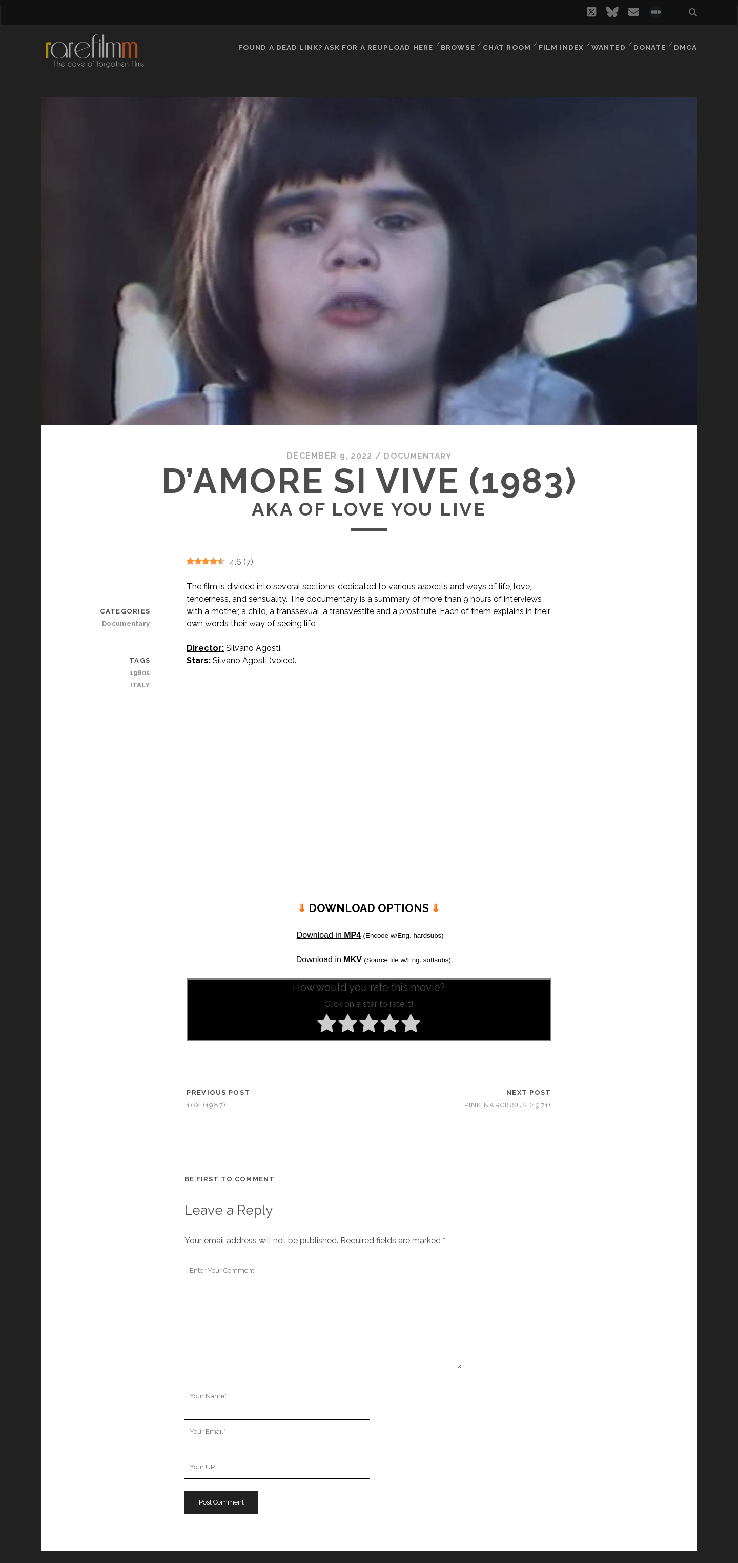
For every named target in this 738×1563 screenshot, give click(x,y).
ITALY (140, 685)
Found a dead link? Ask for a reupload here (333, 43)
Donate (649, 43)
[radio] (326, 1025)
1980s (140, 673)
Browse (453, 43)
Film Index (558, 43)
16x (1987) (206, 1105)
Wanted (606, 43)
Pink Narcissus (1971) (507, 1105)
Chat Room (504, 43)
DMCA (686, 43)
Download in (329, 934)
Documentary (417, 456)
